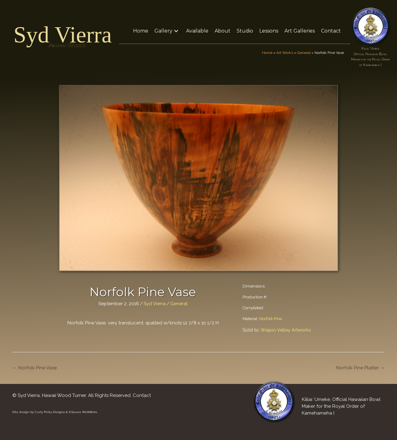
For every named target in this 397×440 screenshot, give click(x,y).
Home (267, 53)
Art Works (284, 53)
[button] (176, 30)
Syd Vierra (62, 34)
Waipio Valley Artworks (286, 330)
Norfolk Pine (270, 318)
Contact (142, 395)
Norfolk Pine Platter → (360, 368)
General (303, 53)
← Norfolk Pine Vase (34, 368)
